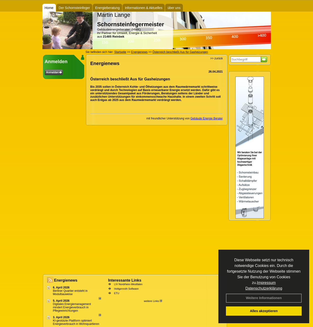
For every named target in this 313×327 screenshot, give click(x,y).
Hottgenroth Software (126, 288)
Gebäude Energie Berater (206, 118)
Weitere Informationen (264, 298)
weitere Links (153, 301)
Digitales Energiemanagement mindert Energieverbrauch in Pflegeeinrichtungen (72, 307)
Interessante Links (124, 280)
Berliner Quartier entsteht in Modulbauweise (70, 292)
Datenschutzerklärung (263, 288)
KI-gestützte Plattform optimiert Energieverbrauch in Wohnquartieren (76, 322)
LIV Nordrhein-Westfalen (128, 284)
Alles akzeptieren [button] (264, 311)
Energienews (66, 280)
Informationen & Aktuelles (144, 8)
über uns (174, 8)
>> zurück (216, 58)
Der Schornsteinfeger (74, 8)
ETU (116, 293)
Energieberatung (107, 8)
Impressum (266, 283)
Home (49, 8)
